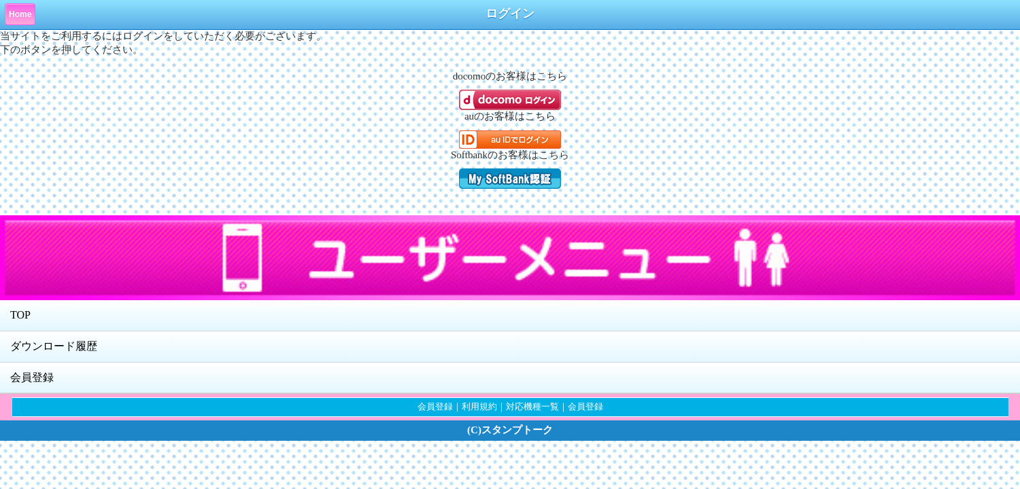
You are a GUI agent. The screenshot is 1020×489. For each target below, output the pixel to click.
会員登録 (32, 377)
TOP (20, 315)
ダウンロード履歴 (53, 346)
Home (20, 14)
